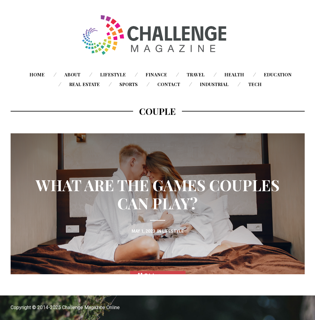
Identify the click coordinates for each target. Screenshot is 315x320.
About (72, 75)
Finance (156, 75)
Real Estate (84, 84)
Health (234, 75)
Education (278, 75)
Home (37, 75)
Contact (168, 84)
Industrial (214, 84)
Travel (196, 75)
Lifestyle (113, 75)
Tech (255, 84)
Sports (128, 84)
